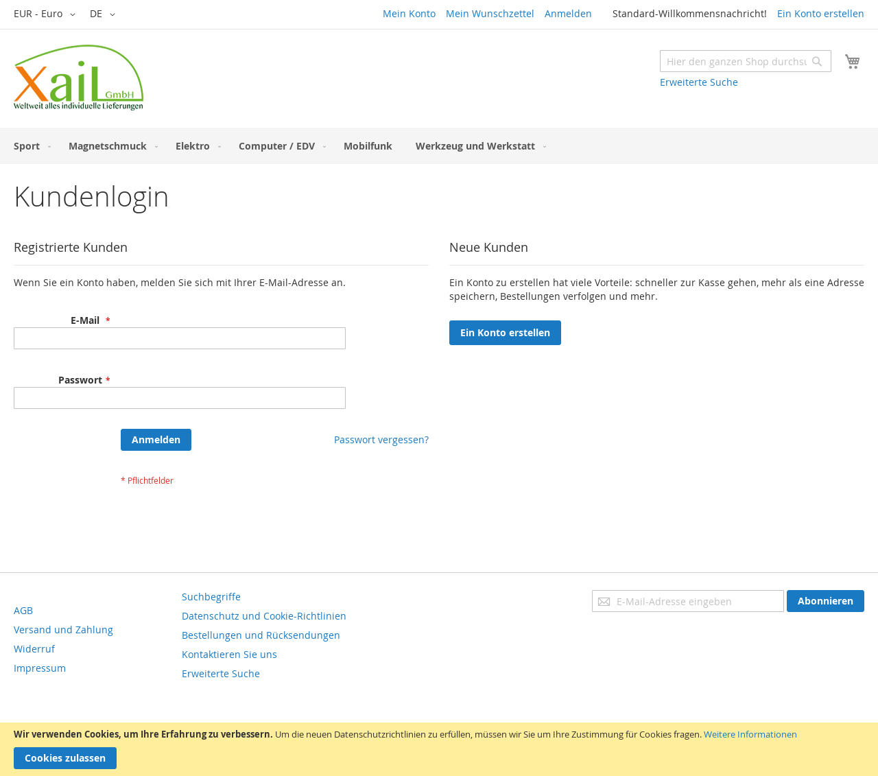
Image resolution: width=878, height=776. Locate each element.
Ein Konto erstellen (820, 13)
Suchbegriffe (211, 596)
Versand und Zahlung (63, 629)
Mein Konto (409, 13)
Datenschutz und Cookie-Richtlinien (264, 615)
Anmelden (568, 13)
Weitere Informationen (750, 734)
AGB (23, 610)
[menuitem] (29, 146)
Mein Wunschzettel (490, 13)
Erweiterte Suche (699, 82)
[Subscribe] (825, 601)
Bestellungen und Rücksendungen (261, 635)
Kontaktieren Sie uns (229, 654)
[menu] (439, 146)
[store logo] (78, 77)
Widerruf (34, 648)
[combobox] (745, 61)
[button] (47, 14)
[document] (439, 749)
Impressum (40, 667)
